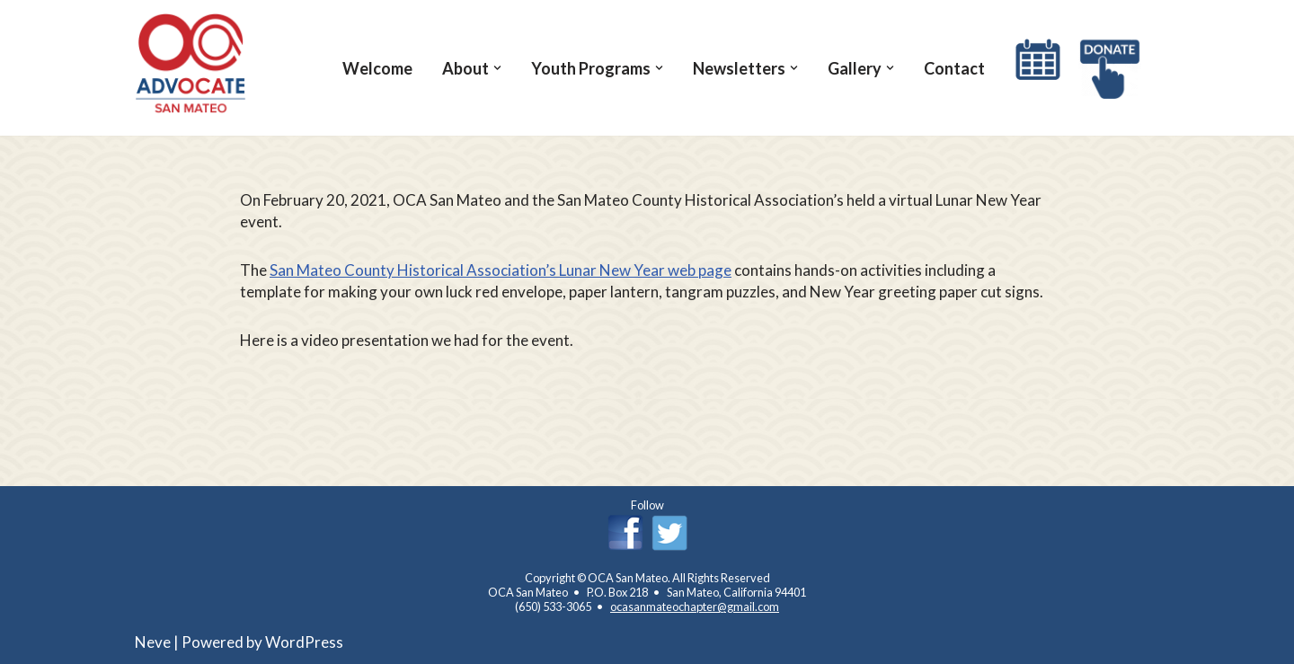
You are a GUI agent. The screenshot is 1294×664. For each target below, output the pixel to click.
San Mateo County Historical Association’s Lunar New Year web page (500, 270)
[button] (497, 68)
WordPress (304, 642)
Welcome (377, 68)
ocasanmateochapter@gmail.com (694, 606)
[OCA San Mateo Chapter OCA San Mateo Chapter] (191, 63)
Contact (954, 68)
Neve (153, 642)
